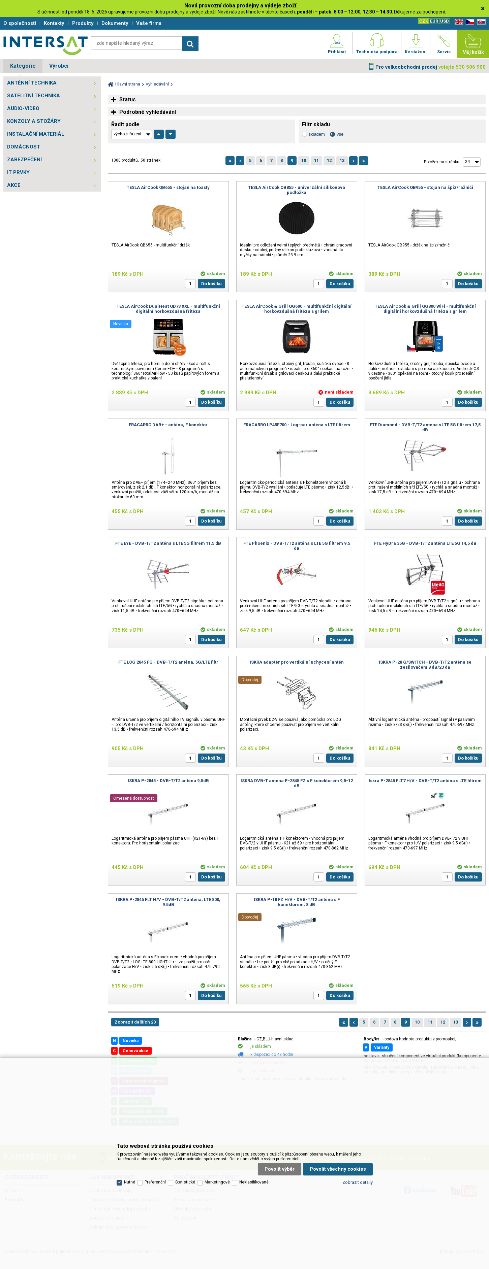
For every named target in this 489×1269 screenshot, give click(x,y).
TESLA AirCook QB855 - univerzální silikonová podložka (296, 190)
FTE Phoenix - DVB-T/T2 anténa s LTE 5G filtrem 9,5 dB (296, 546)
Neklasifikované (254, 1182)
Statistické (185, 1182)
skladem (317, 134)
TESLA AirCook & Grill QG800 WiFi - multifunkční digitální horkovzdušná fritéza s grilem (425, 309)
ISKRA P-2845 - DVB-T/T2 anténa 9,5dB (168, 780)
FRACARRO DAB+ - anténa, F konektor (168, 424)
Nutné (129, 1182)
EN (457, 22)
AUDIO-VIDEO (23, 108)
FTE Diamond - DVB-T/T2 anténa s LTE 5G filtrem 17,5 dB (425, 427)
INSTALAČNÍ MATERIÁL (35, 134)
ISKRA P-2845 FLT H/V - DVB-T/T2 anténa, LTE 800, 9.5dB (168, 902)
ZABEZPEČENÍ (24, 160)
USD (444, 21)
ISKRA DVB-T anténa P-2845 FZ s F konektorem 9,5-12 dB (297, 783)
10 (303, 160)
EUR (434, 21)
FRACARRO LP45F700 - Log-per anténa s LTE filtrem (296, 424)
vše (340, 134)
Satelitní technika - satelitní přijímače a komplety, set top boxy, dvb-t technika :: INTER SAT (45, 45)
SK (480, 22)
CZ (468, 22)
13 (342, 160)
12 (329, 160)
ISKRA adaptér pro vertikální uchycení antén (297, 662)
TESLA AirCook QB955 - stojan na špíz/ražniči (425, 187)
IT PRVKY (18, 172)
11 (316, 160)
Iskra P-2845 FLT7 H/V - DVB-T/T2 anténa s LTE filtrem (425, 780)
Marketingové (217, 1182)
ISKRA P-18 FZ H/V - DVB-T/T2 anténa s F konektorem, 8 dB (297, 902)
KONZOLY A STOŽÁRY (34, 121)
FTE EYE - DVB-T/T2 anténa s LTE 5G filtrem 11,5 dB (168, 543)
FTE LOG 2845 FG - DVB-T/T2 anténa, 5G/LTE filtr (168, 662)
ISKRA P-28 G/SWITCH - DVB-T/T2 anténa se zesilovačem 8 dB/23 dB (425, 665)
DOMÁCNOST (23, 147)
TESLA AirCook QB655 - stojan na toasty (168, 187)
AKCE (14, 185)
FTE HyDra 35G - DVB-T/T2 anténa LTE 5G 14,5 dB (425, 543)
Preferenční (155, 1182)
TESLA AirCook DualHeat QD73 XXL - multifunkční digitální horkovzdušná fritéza (168, 309)
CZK (423, 21)
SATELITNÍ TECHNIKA (33, 96)
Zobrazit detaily (357, 1182)
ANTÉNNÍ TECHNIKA (32, 83)
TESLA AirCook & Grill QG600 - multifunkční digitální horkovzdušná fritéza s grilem (297, 309)
